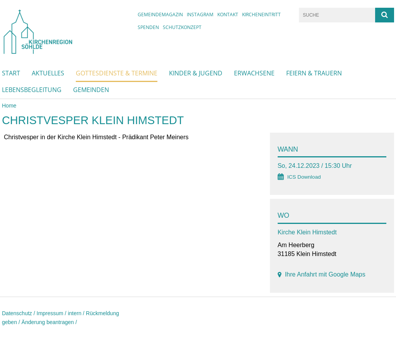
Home (9, 105)
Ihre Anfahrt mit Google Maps (325, 274)
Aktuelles (48, 73)
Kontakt (227, 14)
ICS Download (304, 177)
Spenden (148, 27)
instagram (200, 14)
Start (11, 73)
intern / (77, 313)
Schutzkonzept (182, 27)
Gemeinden (91, 89)
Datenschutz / (19, 313)
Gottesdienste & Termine (116, 73)
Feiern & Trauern (314, 73)
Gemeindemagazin (160, 14)
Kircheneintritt (261, 14)
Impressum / (52, 313)
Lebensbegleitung (31, 89)
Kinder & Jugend (195, 73)
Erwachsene (254, 73)
